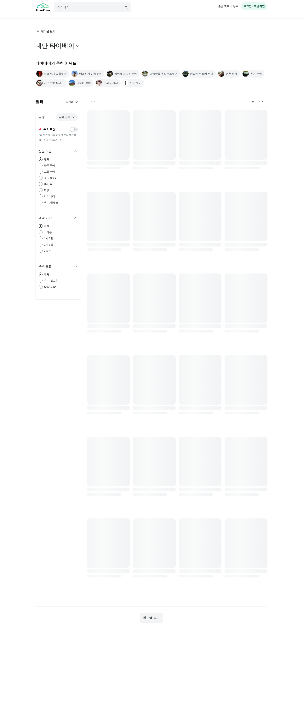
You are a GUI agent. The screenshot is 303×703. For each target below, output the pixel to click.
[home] (43, 8)
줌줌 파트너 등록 (228, 6)
